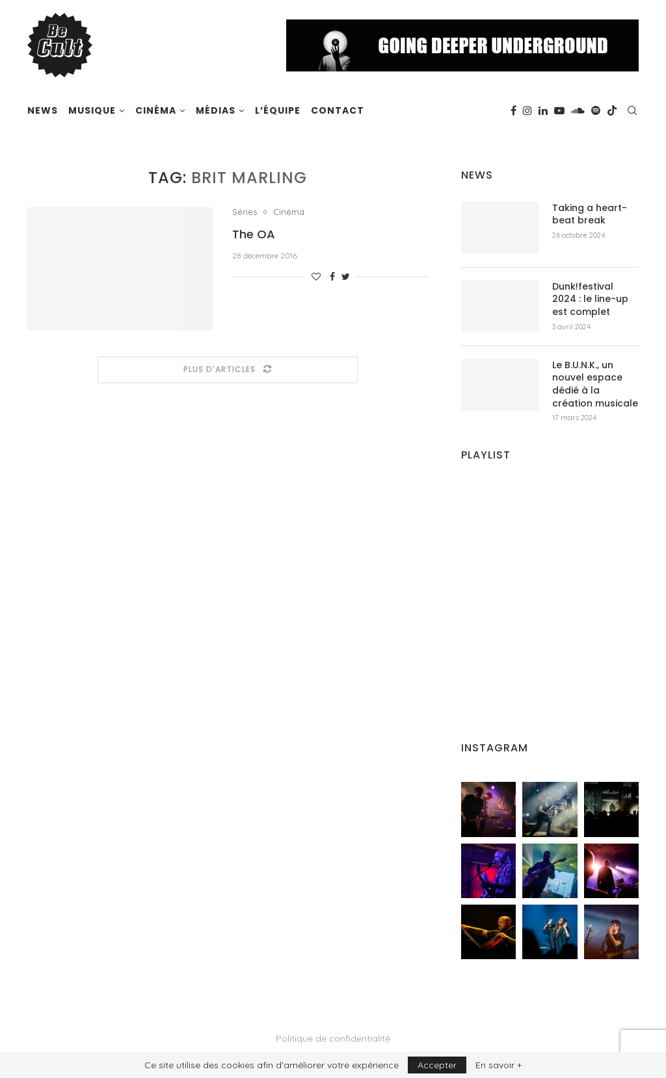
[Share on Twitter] (345, 276)
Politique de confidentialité (333, 1038)
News (42, 110)
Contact (337, 110)
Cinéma (155, 110)
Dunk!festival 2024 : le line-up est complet (590, 299)
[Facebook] (513, 110)
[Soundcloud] (578, 110)
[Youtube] (559, 110)
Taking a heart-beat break (589, 214)
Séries (244, 212)
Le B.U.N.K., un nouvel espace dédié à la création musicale (595, 384)
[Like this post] (316, 276)
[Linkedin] (543, 110)
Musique (92, 110)
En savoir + (498, 1065)
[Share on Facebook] (332, 276)
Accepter (437, 1065)
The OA (253, 234)
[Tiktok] (612, 110)
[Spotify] (595, 110)
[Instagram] (527, 110)
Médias (215, 110)
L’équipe (277, 110)
